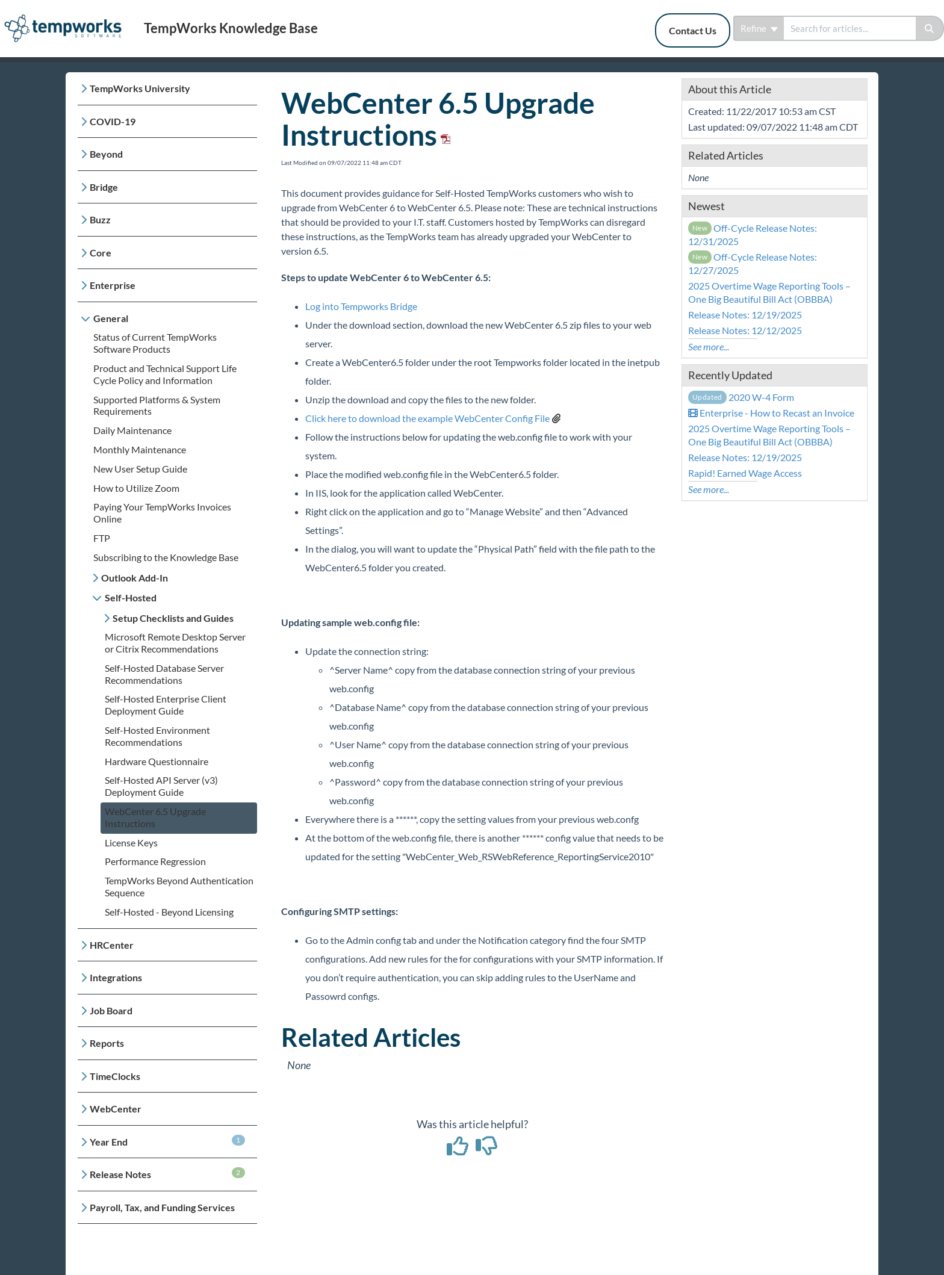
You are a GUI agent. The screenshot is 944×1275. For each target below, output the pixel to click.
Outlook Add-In (134, 577)
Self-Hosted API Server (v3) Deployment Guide (161, 786)
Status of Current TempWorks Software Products (155, 343)
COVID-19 (112, 121)
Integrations (116, 977)
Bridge (104, 187)
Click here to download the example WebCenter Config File (427, 418)
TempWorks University (140, 88)
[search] (850, 28)
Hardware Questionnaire (156, 761)
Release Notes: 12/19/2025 (745, 314)
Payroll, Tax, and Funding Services (162, 1207)
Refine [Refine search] (759, 28)
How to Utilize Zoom (136, 488)
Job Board (111, 1010)
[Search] (930, 28)
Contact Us (692, 30)
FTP (101, 538)
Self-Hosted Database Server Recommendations (164, 674)
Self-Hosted (131, 597)
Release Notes (167, 1173)
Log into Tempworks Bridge (361, 306)
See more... (708, 346)
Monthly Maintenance (139, 449)
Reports (107, 1043)
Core (100, 252)
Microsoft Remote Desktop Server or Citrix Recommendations (175, 642)
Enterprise (112, 285)
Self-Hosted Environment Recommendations (157, 736)
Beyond (106, 154)
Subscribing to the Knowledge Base (165, 557)
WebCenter (115, 1108)
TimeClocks (115, 1076)
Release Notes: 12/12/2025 (745, 330)
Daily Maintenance (132, 430)
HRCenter (112, 945)
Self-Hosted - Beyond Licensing (169, 911)
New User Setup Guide (140, 468)
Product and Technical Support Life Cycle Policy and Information (165, 374)
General (110, 318)
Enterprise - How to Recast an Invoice (771, 412)
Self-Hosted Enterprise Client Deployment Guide (165, 704)
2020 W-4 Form (741, 397)
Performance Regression (155, 861)
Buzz (100, 219)
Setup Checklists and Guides (173, 618)
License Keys (131, 842)
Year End (167, 1141)
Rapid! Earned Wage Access (745, 473)
